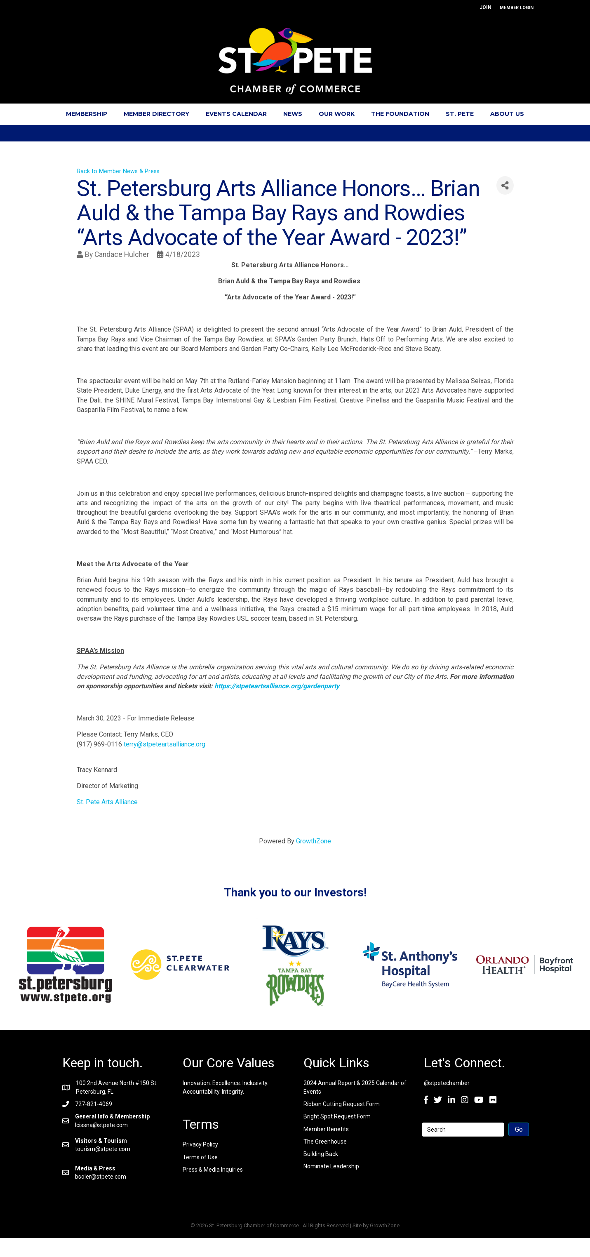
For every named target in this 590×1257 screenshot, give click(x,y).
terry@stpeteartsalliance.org (164, 744)
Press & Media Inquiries (213, 1169)
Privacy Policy (200, 1144)
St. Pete (460, 114)
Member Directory (156, 114)
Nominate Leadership (331, 1166)
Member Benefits (326, 1129)
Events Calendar (236, 114)
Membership (86, 114)
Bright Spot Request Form (337, 1116)
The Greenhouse (325, 1141)
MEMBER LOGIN (517, 7)
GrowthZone (313, 841)
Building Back (320, 1154)
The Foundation (400, 114)
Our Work (337, 114)
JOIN (485, 7)
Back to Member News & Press (118, 171)
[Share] (505, 185)
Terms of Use (200, 1157)
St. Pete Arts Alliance (107, 802)
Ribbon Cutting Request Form (341, 1104)
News (292, 114)
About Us (507, 114)
